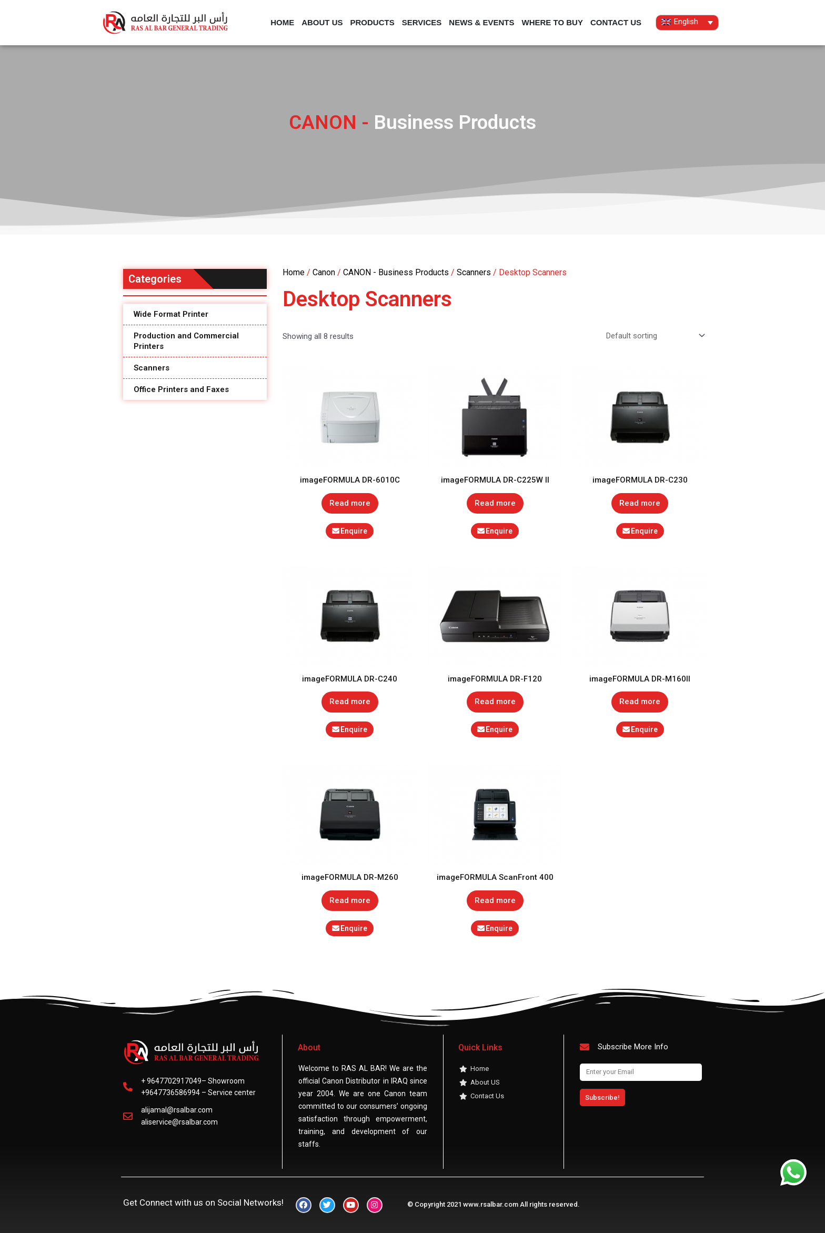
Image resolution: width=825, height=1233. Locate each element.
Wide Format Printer (171, 314)
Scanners (151, 368)
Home (282, 22)
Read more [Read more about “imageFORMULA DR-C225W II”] (495, 503)
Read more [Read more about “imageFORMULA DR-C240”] (349, 701)
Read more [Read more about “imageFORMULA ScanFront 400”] (495, 900)
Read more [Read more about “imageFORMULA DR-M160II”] (639, 701)
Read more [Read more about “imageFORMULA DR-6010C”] (349, 503)
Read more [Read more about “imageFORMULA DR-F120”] (495, 701)
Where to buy (551, 22)
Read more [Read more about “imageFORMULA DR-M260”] (349, 900)
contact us (615, 22)
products (372, 22)
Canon (324, 272)
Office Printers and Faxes (181, 389)
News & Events (481, 22)
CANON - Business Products (396, 272)
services (422, 22)
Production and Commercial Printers (186, 341)
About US (322, 22)
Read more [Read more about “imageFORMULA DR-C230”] (639, 503)
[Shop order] (653, 336)
